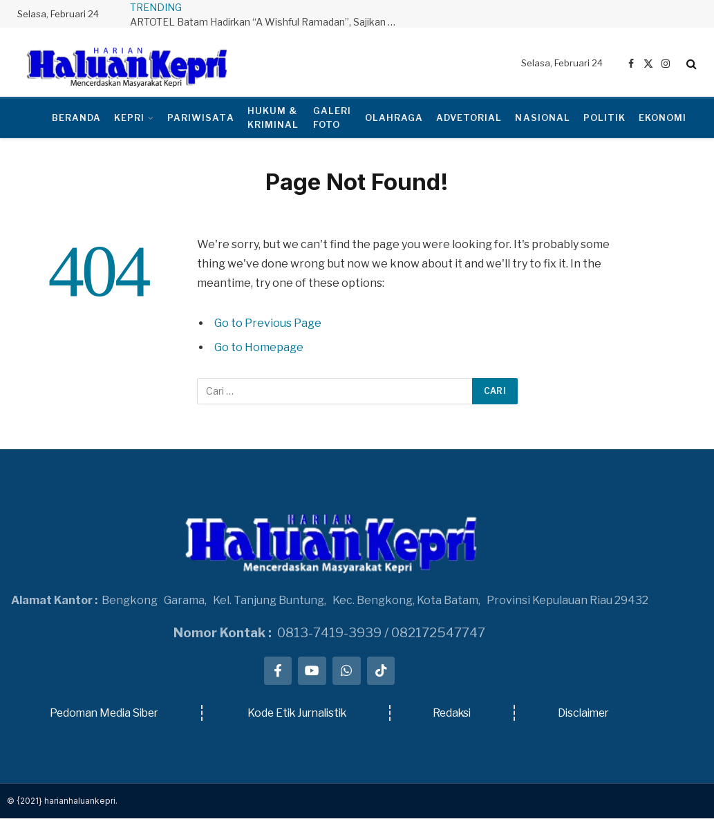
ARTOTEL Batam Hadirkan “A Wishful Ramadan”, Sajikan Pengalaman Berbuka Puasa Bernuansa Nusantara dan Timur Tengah (268, 22)
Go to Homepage (258, 347)
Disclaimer (584, 713)
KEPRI (129, 118)
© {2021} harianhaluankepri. (62, 801)
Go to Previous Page (267, 323)
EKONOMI (662, 118)
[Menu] (28, 118)
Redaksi (454, 713)
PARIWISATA (200, 118)
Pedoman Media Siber (104, 713)
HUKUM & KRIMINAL (273, 118)
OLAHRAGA (394, 118)
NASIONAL (542, 118)
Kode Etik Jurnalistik (298, 713)
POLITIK (604, 118)
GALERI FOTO (332, 118)
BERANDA (76, 118)
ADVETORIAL (469, 118)
